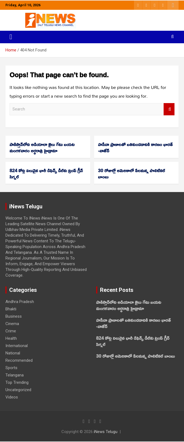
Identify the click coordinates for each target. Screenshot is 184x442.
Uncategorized (18, 389)
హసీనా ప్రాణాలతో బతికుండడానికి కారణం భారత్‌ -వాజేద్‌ (135, 147)
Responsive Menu (173, 5)
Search (169, 109)
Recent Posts (116, 290)
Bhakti (10, 309)
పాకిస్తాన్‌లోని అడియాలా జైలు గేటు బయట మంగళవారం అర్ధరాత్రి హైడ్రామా (42, 147)
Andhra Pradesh (19, 301)
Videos (11, 397)
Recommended (19, 360)
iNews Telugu (105, 431)
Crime (10, 331)
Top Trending (17, 382)
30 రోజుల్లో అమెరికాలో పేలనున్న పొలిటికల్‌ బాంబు (131, 173)
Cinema (12, 323)
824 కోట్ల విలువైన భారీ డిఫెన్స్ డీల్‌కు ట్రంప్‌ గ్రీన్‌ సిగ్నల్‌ (46, 173)
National (12, 353)
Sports (11, 367)
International (16, 345)
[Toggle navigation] (10, 37)
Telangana (14, 375)
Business (13, 316)
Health (11, 338)
